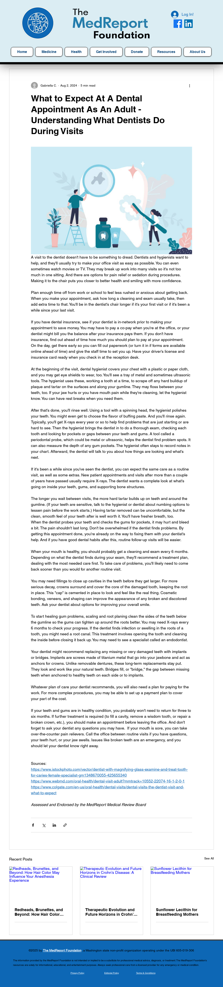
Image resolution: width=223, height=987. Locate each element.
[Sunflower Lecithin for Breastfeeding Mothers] (182, 884)
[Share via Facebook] (33, 825)
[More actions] (189, 85)
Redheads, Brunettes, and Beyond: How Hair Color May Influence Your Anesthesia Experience (39, 912)
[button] (166, 51)
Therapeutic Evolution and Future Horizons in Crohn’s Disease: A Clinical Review (110, 912)
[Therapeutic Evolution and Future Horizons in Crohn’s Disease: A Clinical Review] (111, 884)
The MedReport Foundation (62, 950)
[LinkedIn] (188, 23)
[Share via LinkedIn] (54, 825)
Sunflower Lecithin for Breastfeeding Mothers (177, 912)
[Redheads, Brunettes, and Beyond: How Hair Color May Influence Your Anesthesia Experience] (40, 884)
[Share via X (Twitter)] (44, 825)
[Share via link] (65, 825)
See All (209, 858)
